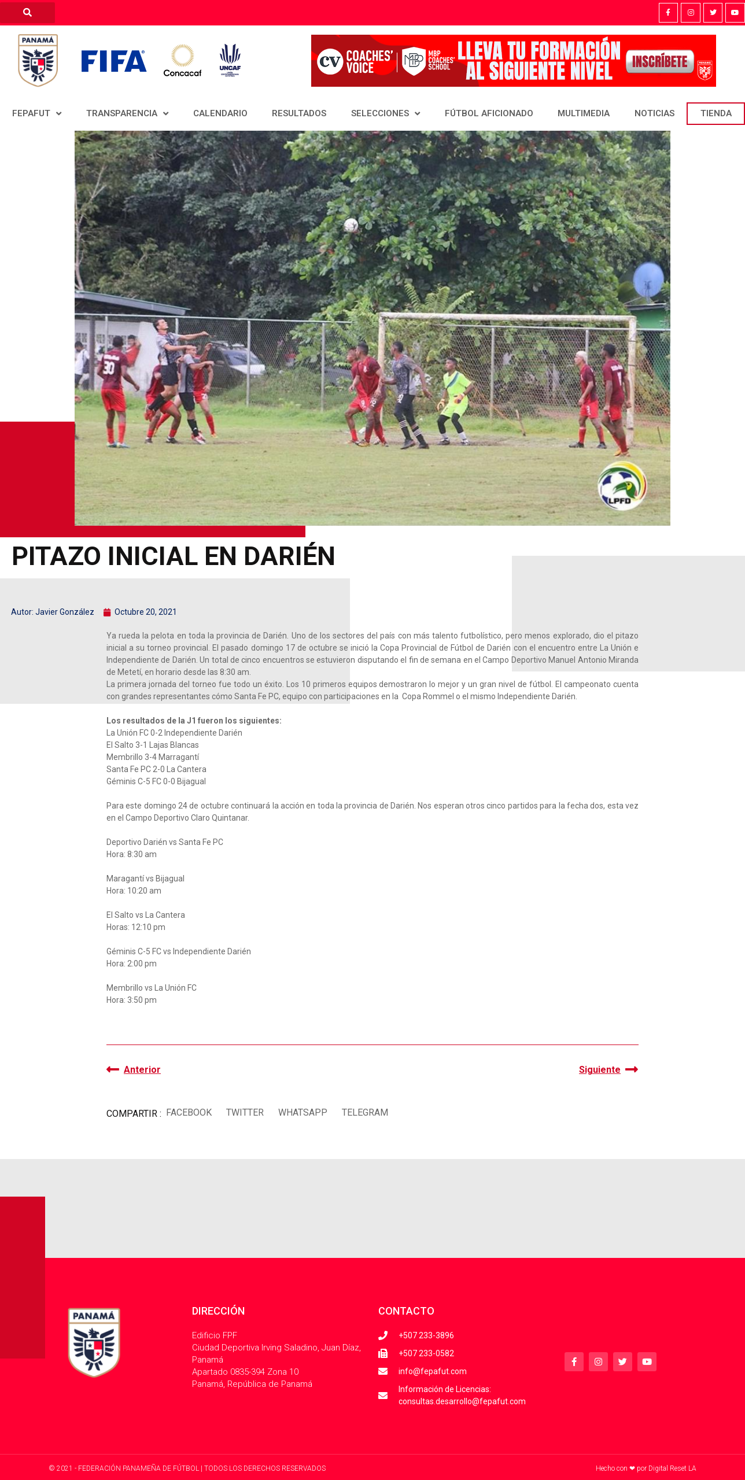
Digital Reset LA (672, 1468)
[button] (188, 1112)
